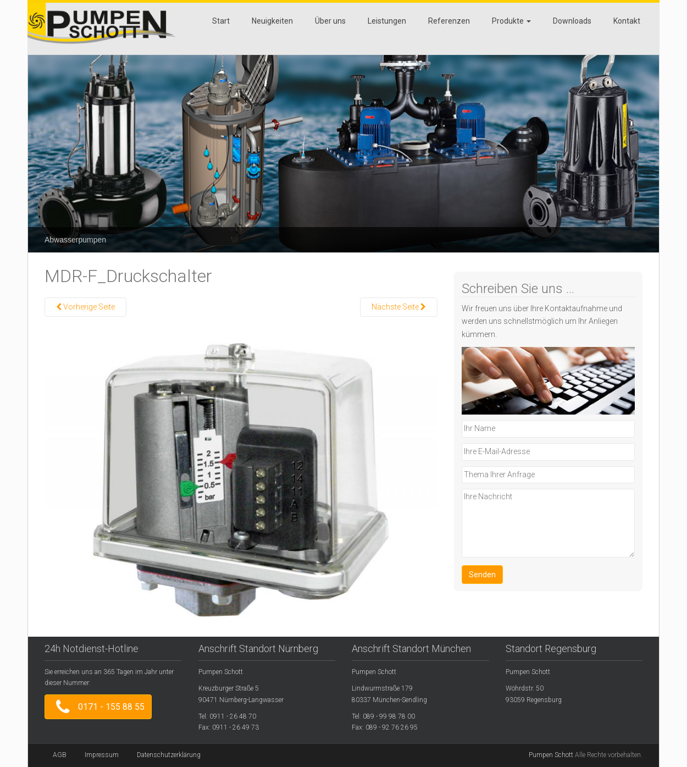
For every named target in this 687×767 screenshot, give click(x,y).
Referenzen (449, 20)
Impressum (102, 755)
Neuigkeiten (272, 20)
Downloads (572, 20)
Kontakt (626, 20)
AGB (60, 755)
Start (221, 20)
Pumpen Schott (551, 755)
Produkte (511, 20)
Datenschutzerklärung (169, 755)
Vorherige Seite (85, 306)
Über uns (330, 20)
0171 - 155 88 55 (98, 706)
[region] (343, 145)
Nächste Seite (399, 306)
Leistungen (387, 20)
